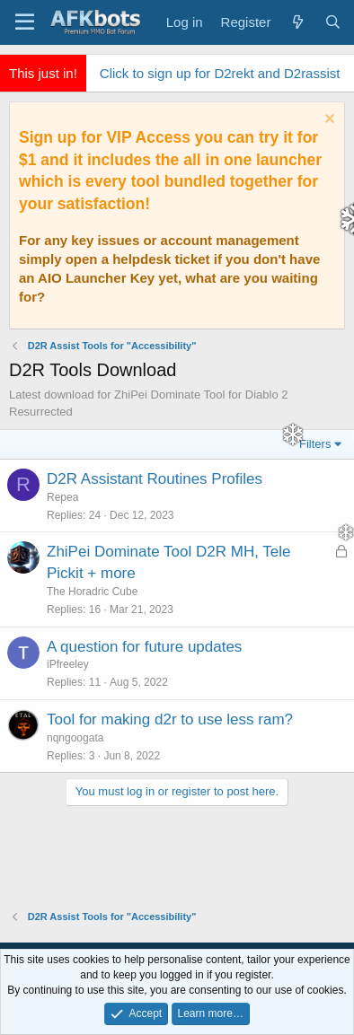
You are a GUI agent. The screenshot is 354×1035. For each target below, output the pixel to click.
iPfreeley (61, 664)
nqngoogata (68, 738)
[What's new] (296, 22)
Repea (62, 497)
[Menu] (25, 22)
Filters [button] (315, 444)
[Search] (332, 22)
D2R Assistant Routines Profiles (154, 478)
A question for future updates (137, 646)
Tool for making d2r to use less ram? (163, 719)
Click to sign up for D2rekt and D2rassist (220, 73)
